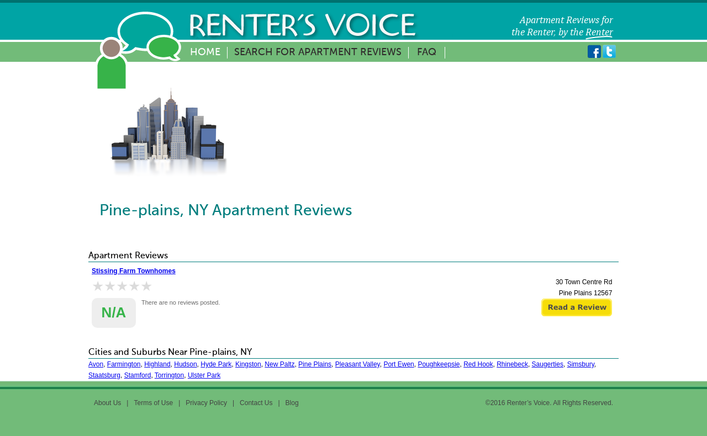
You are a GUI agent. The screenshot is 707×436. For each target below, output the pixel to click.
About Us (107, 403)
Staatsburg (104, 375)
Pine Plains (314, 364)
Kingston (248, 364)
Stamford (137, 375)
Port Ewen (398, 364)
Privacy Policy (206, 403)
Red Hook (478, 364)
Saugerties (547, 364)
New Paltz (279, 364)
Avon (95, 364)
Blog (292, 403)
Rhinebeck (512, 364)
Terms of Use (153, 403)
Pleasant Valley (357, 364)
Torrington (169, 375)
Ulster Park (204, 375)
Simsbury (580, 364)
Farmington (124, 364)
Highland (157, 364)
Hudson (185, 364)
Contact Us (256, 403)
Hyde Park (216, 364)
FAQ (426, 52)
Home (205, 52)
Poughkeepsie (439, 364)
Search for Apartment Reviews (318, 52)
